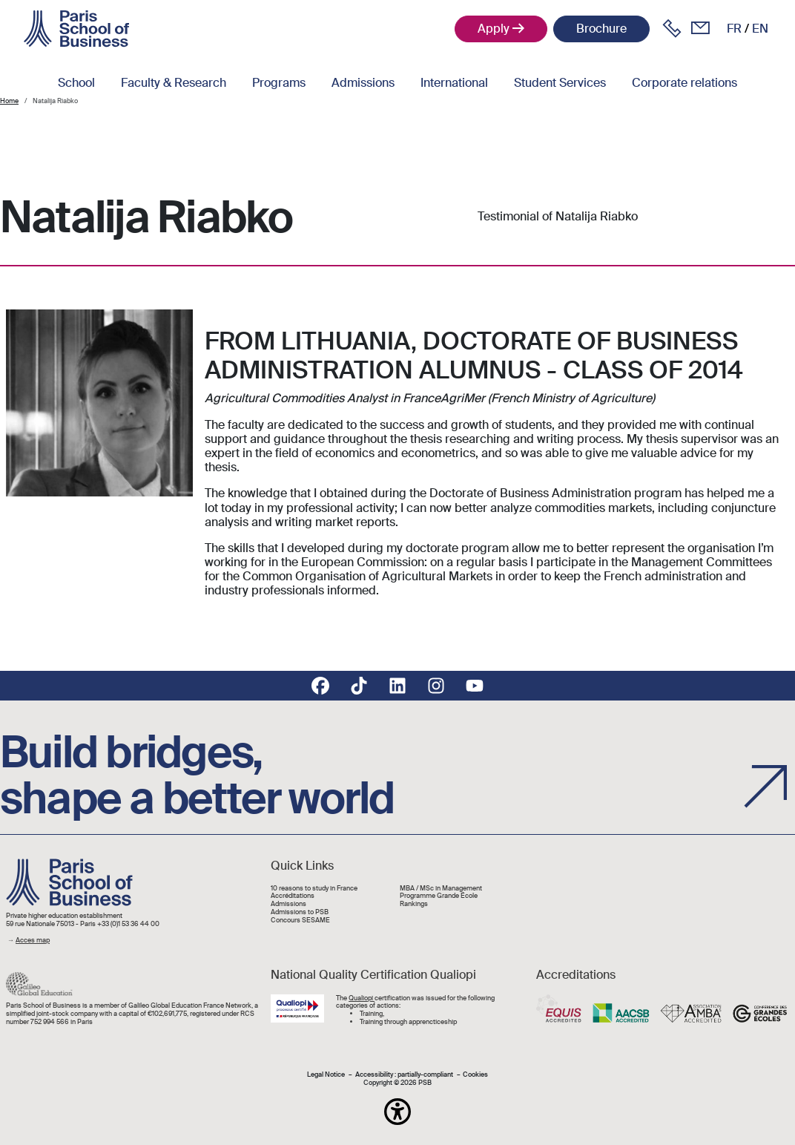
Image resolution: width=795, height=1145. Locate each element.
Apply (493, 28)
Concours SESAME (300, 920)
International (454, 83)
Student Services (560, 83)
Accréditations (292, 896)
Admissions (363, 83)
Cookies (475, 1075)
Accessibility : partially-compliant (404, 1075)
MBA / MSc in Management (441, 889)
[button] (397, 1111)
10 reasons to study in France (314, 889)
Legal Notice (326, 1075)
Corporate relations (684, 83)
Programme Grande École (439, 896)
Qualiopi (362, 998)
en (760, 28)
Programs (279, 83)
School (76, 83)
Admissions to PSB (300, 912)
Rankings (414, 904)
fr (734, 28)
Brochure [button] (601, 28)
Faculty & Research (173, 83)
